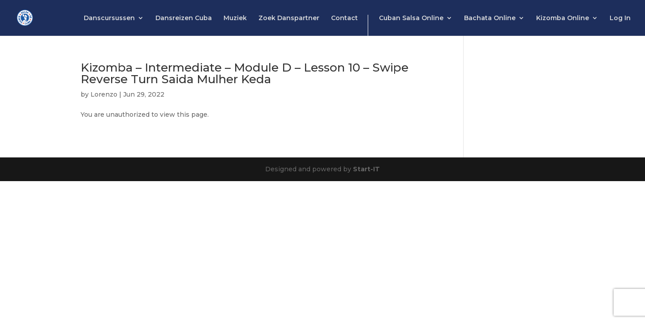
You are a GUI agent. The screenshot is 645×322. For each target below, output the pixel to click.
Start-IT (366, 169)
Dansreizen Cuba (183, 18)
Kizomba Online (562, 18)
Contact (344, 18)
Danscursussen (109, 18)
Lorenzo (103, 94)
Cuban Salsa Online (411, 18)
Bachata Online (490, 18)
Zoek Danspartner (288, 18)
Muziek (235, 18)
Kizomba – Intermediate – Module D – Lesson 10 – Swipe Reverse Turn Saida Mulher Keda (244, 73)
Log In (620, 18)
